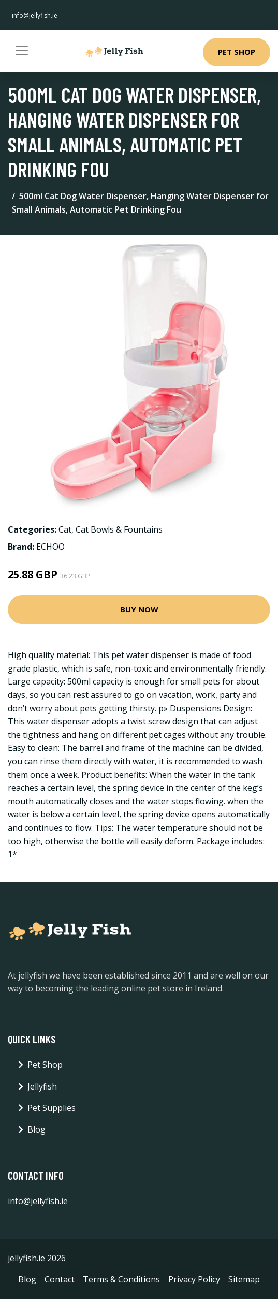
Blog (36, 1129)
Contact (60, 1279)
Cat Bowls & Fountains (119, 529)
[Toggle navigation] (22, 51)
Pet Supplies (51, 1107)
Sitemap (244, 1279)
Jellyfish (42, 1086)
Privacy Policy (194, 1279)
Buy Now (139, 609)
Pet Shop (236, 52)
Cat (64, 529)
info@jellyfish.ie (34, 15)
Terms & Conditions (121, 1279)
